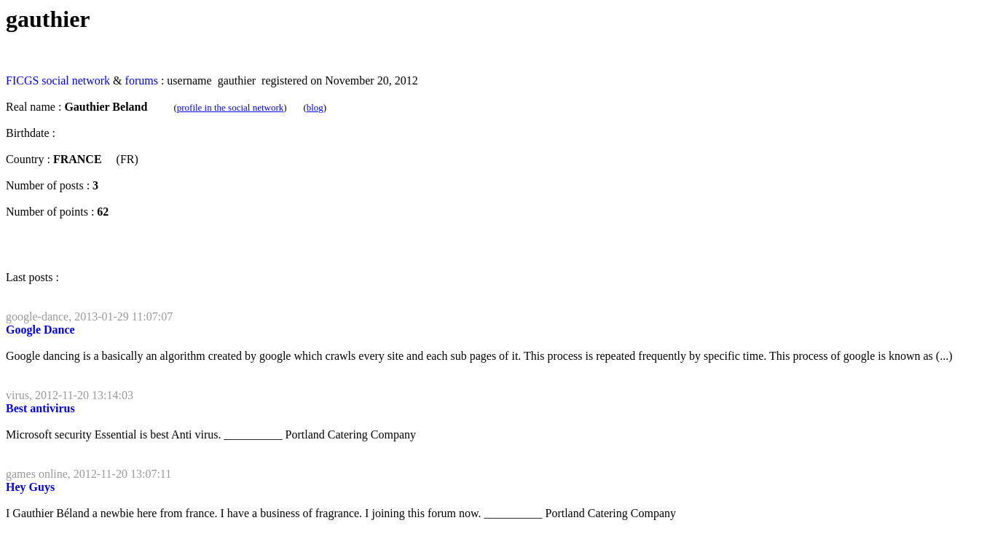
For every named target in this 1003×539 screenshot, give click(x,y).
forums (141, 80)
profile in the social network (230, 107)
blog (315, 107)
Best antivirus (40, 408)
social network (76, 80)
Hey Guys (30, 487)
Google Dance (40, 329)
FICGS (22, 80)
